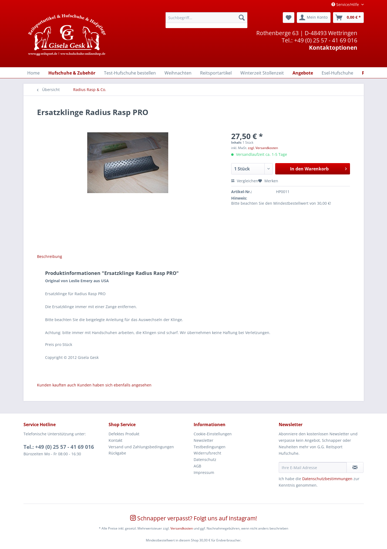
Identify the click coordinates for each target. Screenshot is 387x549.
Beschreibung (49, 256)
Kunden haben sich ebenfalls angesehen (114, 385)
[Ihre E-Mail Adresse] (313, 467)
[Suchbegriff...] (206, 17)
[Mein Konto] (314, 17)
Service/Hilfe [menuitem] (345, 4)
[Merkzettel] (288, 17)
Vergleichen (244, 180)
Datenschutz (205, 459)
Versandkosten (181, 528)
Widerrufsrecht (207, 453)
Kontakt (115, 440)
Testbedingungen (210, 446)
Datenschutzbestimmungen (327, 478)
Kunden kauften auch (56, 385)
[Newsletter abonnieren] (355, 467)
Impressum (204, 472)
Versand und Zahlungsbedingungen (141, 446)
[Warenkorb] (348, 17)
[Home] (33, 73)
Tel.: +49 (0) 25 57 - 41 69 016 (58, 446)
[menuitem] (206, 20)
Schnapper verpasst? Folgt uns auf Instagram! (193, 518)
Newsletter (203, 440)
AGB (197, 466)
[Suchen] (241, 17)
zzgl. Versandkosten (263, 148)
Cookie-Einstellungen (213, 433)
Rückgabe (117, 453)
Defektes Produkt (124, 433)
